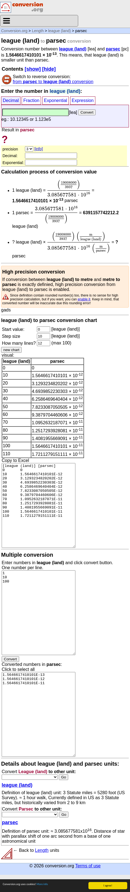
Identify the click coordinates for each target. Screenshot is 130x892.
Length (38, 31)
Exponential (55, 100)
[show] (33, 69)
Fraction (31, 100)
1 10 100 (38, 612)
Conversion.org (14, 31)
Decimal (11, 100)
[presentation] (68, 188)
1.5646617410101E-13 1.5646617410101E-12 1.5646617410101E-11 (38, 714)
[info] (38, 149)
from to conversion (53, 81)
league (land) (59, 31)
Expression (83, 100)
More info (42, 886)
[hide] (49, 69)
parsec (113, 49)
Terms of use (88, 865)
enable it (84, 299)
